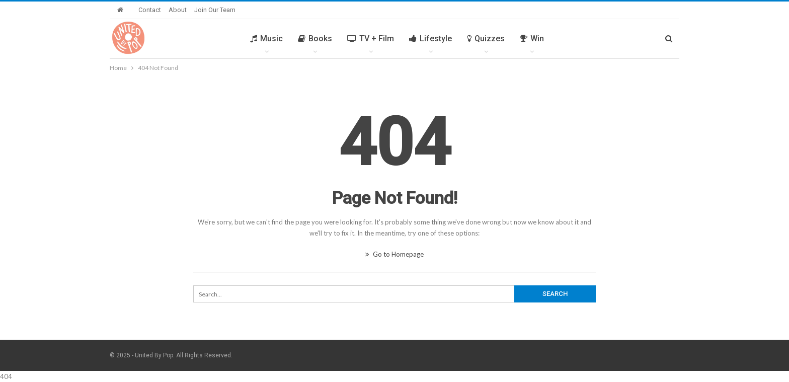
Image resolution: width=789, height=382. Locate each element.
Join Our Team (214, 10)
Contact (149, 10)
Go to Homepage (394, 254)
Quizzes (486, 38)
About (178, 10)
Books (315, 38)
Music (266, 38)
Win (532, 38)
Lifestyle (430, 38)
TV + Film (370, 38)
